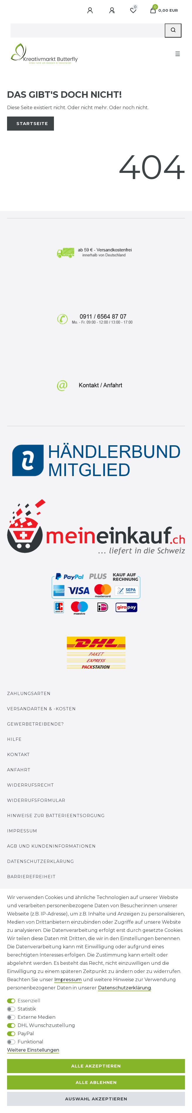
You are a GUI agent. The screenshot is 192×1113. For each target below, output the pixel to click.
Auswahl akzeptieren (96, 1099)
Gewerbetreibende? (35, 724)
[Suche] (173, 30)
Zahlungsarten (29, 693)
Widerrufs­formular (36, 800)
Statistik (27, 1009)
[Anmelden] (90, 11)
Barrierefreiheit (31, 876)
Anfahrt (18, 770)
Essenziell (29, 1001)
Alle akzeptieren (96, 1066)
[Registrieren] (112, 11)
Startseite (32, 123)
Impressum (22, 831)
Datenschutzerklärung (40, 861)
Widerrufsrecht (30, 785)
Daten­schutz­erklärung (124, 988)
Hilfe (14, 739)
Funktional (30, 1042)
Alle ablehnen (96, 1082)
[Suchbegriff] (88, 30)
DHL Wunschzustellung (46, 1025)
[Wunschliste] (133, 10)
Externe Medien (36, 1017)
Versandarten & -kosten (41, 708)
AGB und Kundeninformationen (51, 846)
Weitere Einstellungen (33, 1050)
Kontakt (18, 754)
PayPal (26, 1033)
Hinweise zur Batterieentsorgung (56, 815)
